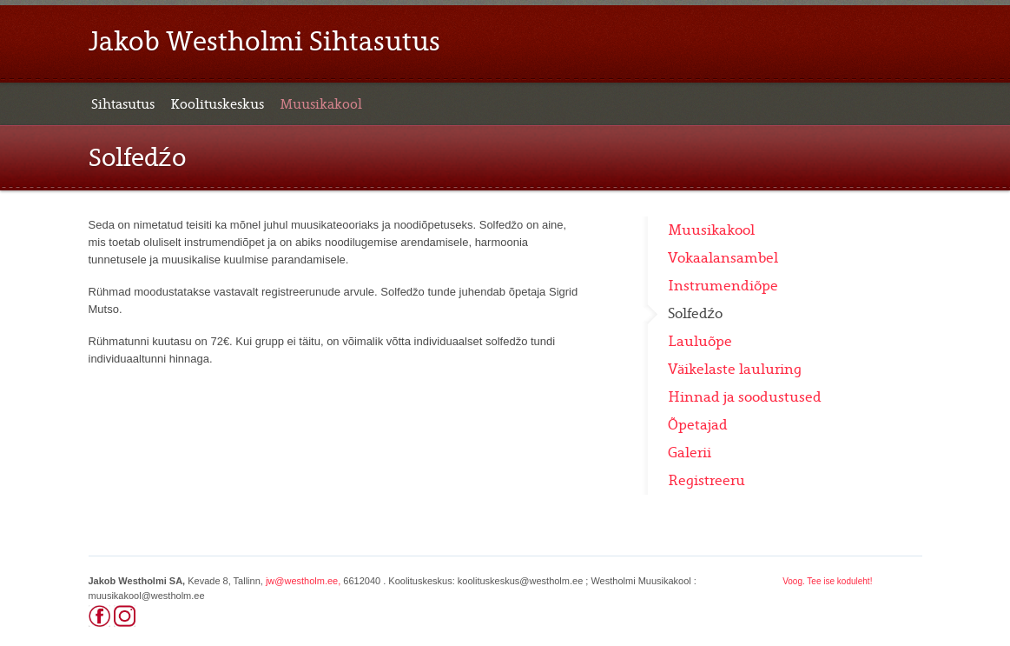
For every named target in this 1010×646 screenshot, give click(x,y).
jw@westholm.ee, (303, 581)
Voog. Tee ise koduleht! (827, 581)
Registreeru (706, 480)
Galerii (689, 453)
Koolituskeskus (217, 104)
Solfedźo (695, 314)
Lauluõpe (700, 341)
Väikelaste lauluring (735, 369)
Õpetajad (698, 425)
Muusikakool (321, 104)
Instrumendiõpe (723, 286)
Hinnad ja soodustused (745, 397)
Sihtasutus (123, 104)
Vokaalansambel (723, 258)
